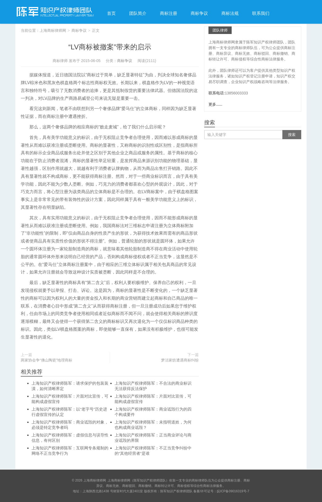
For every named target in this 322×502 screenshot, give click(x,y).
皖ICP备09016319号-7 (233, 491)
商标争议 (199, 13)
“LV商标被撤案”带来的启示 (109, 47)
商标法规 (230, 13)
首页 (111, 13)
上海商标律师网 (54, 12)
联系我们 (260, 13)
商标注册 (168, 13)
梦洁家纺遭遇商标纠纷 (180, 360)
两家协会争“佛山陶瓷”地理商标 (46, 360)
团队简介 (137, 13)
